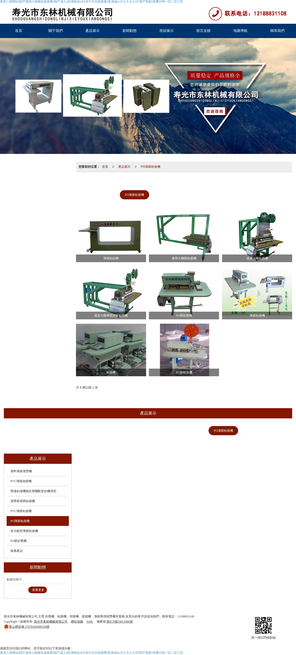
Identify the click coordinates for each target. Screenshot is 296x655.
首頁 (18, 31)
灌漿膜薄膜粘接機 (226, 183)
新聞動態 (129, 31)
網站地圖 (77, 621)
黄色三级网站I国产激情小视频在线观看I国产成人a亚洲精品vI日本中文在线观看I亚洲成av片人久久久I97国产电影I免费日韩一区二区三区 (91, 652)
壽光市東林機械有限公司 (51, 621)
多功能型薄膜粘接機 (171, 195)
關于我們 (55, 31)
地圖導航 (240, 31)
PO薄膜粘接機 (150, 166)
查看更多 (38, 590)
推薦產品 (234, 195)
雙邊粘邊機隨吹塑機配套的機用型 (183, 183)
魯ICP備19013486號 (120, 621)
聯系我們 (277, 31)
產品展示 (92, 31)
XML (89, 621)
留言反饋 (203, 31)
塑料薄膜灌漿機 (103, 183)
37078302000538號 (26, 626)
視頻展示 (166, 31)
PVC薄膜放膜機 (138, 183)
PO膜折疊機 (207, 195)
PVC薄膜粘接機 (262, 183)
